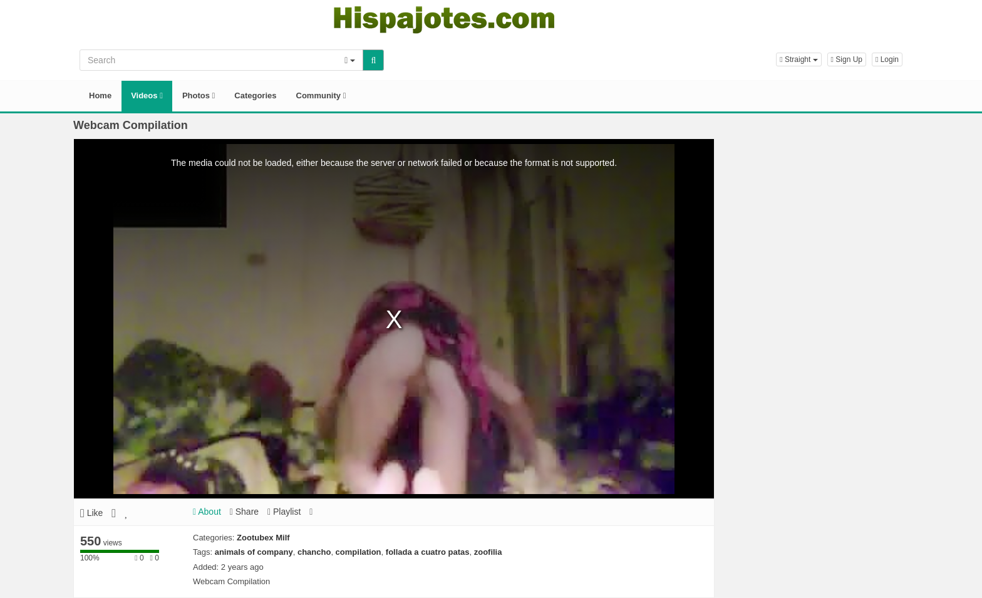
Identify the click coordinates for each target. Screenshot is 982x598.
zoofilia (488, 552)
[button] (798, 59)
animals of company (254, 552)
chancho (314, 552)
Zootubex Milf (263, 537)
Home (100, 95)
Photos (198, 95)
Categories (255, 95)
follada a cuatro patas (428, 552)
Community (321, 95)
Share (244, 512)
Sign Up (846, 59)
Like (91, 513)
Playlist (284, 512)
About (207, 512)
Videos (147, 95)
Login (887, 59)
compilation (358, 552)
